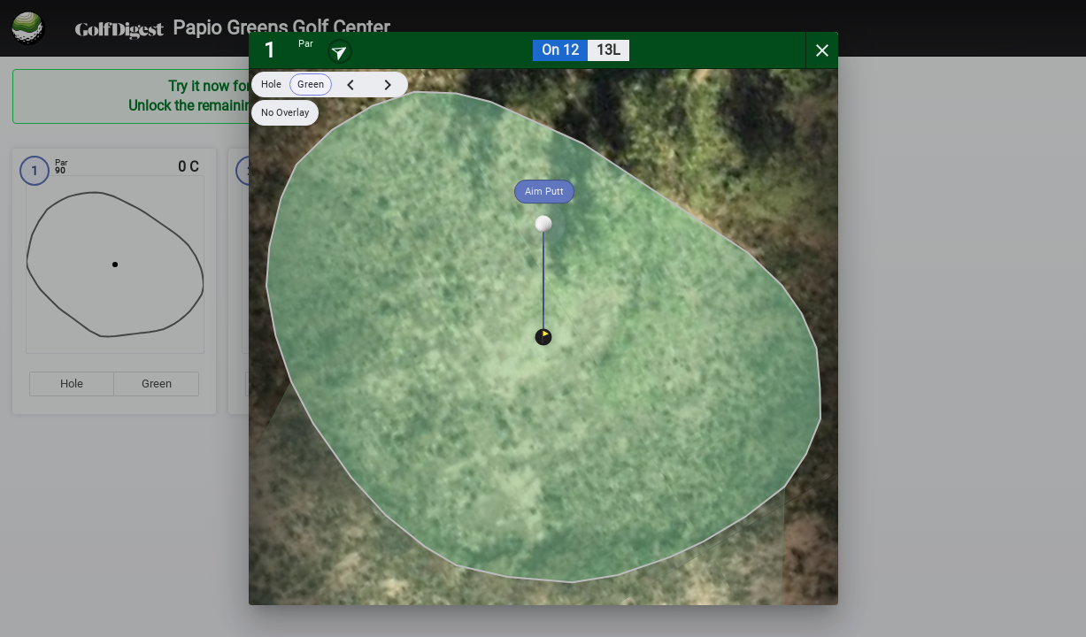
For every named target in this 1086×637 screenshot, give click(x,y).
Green (310, 84)
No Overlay (285, 113)
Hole (271, 84)
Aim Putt (544, 191)
